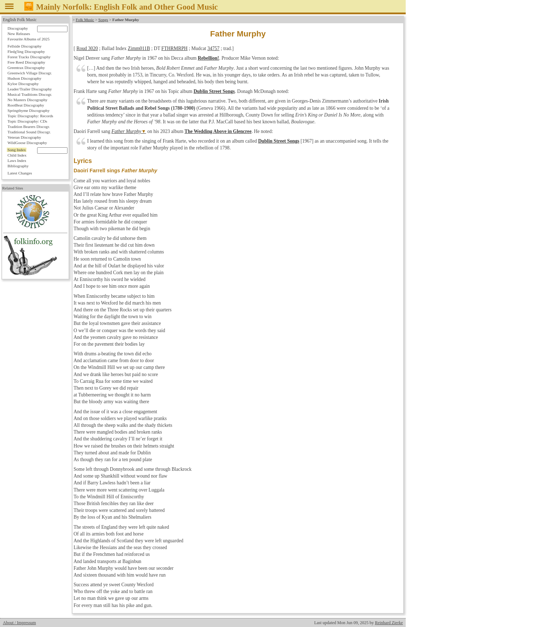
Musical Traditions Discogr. (30, 94)
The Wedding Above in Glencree (218, 131)
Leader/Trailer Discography (30, 89)
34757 (214, 48)
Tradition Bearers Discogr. (29, 126)
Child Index (17, 155)
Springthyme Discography (29, 110)
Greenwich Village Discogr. (30, 73)
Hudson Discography (24, 78)
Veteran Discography (24, 137)
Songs (103, 20)
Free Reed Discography (26, 62)
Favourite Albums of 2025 (29, 39)
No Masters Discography (28, 100)
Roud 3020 (87, 48)
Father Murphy (126, 131)
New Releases (19, 33)
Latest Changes (20, 173)
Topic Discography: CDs (27, 121)
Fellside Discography (24, 46)
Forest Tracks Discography (29, 57)
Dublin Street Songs (214, 91)
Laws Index (17, 160)
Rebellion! (208, 58)
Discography (18, 28)
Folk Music (85, 20)
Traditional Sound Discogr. (29, 132)
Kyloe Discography (23, 84)
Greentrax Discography (26, 67)
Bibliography (18, 166)
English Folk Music (20, 19)
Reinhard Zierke (389, 622)
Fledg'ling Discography (26, 51)
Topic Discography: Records (30, 116)
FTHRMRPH (174, 48)
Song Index (17, 150)
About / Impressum (19, 622)
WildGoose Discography (27, 142)
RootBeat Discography (26, 105)
